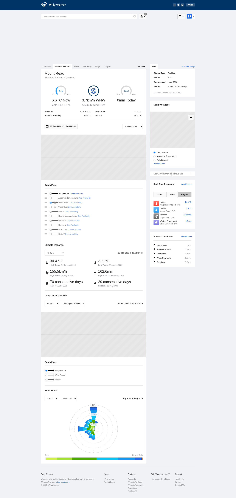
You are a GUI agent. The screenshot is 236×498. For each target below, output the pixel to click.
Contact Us (180, 485)
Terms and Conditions (160, 479)
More (140, 66)
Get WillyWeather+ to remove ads (168, 174)
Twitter (178, 482)
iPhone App (109, 479)
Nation (160, 194)
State (172, 194)
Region (184, 194)
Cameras (47, 66)
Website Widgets (135, 482)
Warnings (87, 66)
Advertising (132, 488)
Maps (97, 66)
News (76, 66)
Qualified (70, 77)
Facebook (179, 479)
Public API (132, 491)
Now (154, 66)
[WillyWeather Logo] (55, 5)
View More (158, 163)
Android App (109, 482)
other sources (62, 482)
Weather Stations (63, 66)
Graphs (107, 66)
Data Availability (76, 193)
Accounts (132, 479)
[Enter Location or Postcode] (89, 16)
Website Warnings (135, 485)
